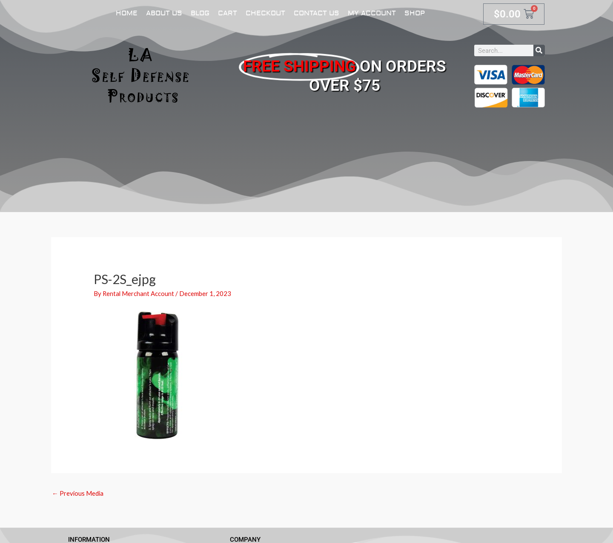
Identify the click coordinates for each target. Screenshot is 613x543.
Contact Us (316, 13)
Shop (414, 13)
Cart (227, 13)
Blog (200, 13)
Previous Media (78, 493)
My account (372, 13)
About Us (164, 13)
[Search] (539, 50)
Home (126, 13)
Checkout (265, 13)
